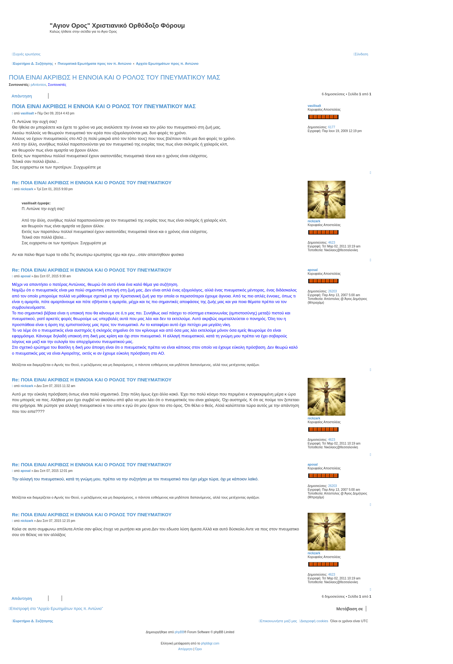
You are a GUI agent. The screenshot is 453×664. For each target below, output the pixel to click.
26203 (332, 291)
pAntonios (38, 84)
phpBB (179, 632)
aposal (313, 270)
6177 (331, 127)
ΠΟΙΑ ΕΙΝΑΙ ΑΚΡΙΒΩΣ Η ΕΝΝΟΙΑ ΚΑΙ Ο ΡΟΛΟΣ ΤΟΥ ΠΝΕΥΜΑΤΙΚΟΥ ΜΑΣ (114, 77)
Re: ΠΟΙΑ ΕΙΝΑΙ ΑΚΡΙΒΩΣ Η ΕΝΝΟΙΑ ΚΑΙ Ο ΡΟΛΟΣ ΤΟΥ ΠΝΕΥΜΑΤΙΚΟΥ (91, 182)
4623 (331, 242)
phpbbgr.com (210, 643)
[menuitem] (26, 54)
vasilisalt (314, 106)
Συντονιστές (57, 84)
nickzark (314, 221)
